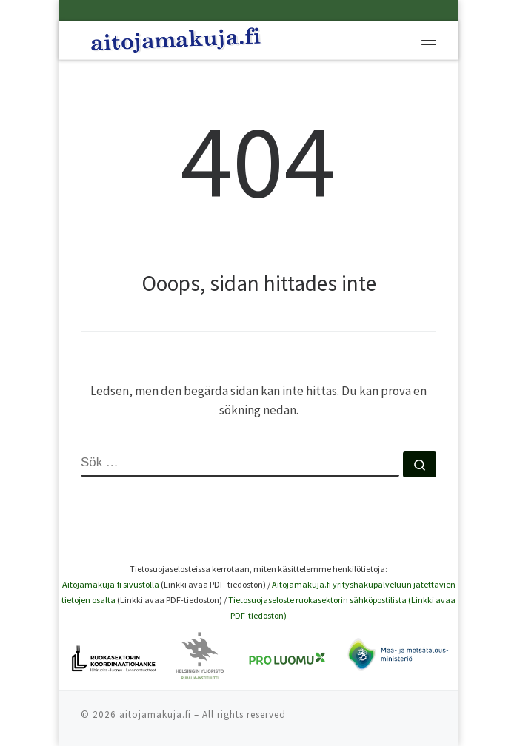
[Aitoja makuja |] (176, 38)
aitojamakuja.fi (155, 714)
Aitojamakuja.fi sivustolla (110, 584)
